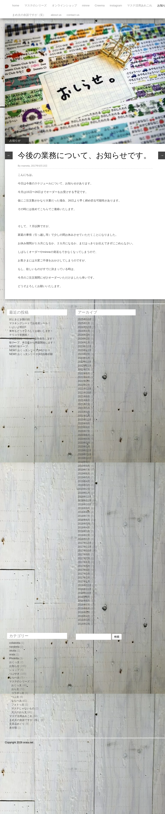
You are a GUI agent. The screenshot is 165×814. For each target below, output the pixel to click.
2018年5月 (84, 523)
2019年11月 (85, 454)
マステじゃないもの (22, 708)
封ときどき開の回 (19, 319)
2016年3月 (84, 620)
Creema (100, 5)
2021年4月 (84, 411)
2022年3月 (84, 381)
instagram (116, 5)
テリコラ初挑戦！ (19, 334)
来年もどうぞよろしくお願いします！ (31, 330)
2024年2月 (84, 338)
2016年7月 (84, 604)
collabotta (14, 642)
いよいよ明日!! (17, 327)
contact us (73, 14)
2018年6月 (84, 519)
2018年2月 (84, 535)
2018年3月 (84, 531)
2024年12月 (85, 327)
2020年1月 (84, 446)
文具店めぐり (17, 723)
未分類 (13, 727)
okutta (12, 650)
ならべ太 (14, 677)
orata (12, 654)
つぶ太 (15, 696)
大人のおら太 (19, 712)
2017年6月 (84, 562)
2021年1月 (84, 415)
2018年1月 (84, 539)
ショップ (14, 669)
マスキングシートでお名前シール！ (29, 323)
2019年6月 (84, 473)
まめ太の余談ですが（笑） (29, 14)
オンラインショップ (64, 5)
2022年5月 (84, 373)
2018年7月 (84, 515)
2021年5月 (84, 408)
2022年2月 (84, 384)
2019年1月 (84, 492)
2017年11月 (85, 546)
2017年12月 (85, 542)
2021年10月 (85, 392)
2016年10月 (85, 593)
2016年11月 (85, 589)
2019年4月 (84, 481)
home (15, 5)
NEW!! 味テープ (18, 346)
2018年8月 (84, 512)
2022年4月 (84, 377)
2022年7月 (84, 369)
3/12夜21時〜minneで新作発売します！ (32, 338)
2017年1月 (84, 581)
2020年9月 (84, 423)
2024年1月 (84, 342)
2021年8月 (84, 400)
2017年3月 (84, 573)
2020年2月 (84, 442)
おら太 (15, 689)
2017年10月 (85, 550)
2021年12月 (85, 388)
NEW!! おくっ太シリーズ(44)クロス (29, 350)
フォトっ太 (17, 704)
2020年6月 (84, 435)
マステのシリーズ (35, 5)
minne (86, 5)
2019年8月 (84, 465)
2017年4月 (84, 569)
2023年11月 (85, 350)
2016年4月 (84, 616)
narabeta (14, 646)
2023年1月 (84, 357)
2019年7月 (84, 469)
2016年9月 (84, 596)
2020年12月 (85, 419)
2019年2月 (84, 489)
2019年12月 (85, 450)
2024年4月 (84, 330)
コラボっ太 (17, 693)
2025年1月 (84, 323)
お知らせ (14, 140)
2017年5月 (84, 566)
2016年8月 (84, 600)
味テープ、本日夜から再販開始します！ (32, 342)
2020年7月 (84, 431)
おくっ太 (14, 662)
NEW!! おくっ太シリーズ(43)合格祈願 (31, 354)
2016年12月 (85, 585)
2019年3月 (84, 485)
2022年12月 (85, 361)
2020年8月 (84, 427)
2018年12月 (85, 496)
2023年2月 (84, 354)
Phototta (14, 658)
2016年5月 (84, 612)
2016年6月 (84, 608)
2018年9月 (84, 508)
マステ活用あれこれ (139, 5)
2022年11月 (85, 365)
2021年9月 (84, 396)
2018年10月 (85, 504)
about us (56, 14)
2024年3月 (84, 334)
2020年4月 (84, 438)
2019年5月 (84, 477)
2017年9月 (84, 554)
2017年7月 (84, 558)
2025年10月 (85, 319)
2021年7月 (84, 404)
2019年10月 (85, 458)
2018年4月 (84, 527)
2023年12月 (85, 346)
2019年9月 (84, 462)
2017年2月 (84, 577)
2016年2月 (84, 623)
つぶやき (14, 673)
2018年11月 (85, 500)
